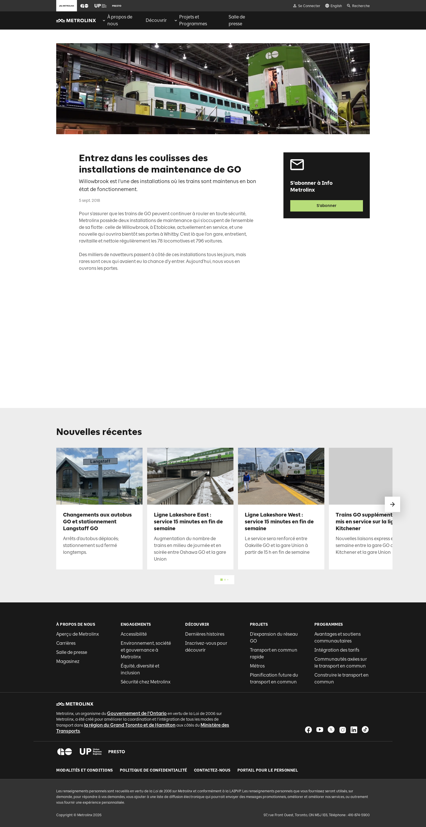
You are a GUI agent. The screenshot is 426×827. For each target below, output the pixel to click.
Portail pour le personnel (267, 770)
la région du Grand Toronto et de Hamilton (130, 725)
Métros (257, 666)
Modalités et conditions (84, 770)
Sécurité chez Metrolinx (145, 682)
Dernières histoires (204, 634)
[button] (84, 6)
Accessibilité (134, 634)
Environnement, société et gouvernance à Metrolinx (146, 650)
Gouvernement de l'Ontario (137, 713)
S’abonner (327, 205)
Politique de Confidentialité (153, 770)
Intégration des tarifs (336, 650)
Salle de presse (71, 652)
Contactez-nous (212, 770)
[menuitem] (120, 20)
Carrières (66, 643)
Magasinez (68, 661)
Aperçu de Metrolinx (77, 634)
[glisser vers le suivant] (392, 504)
